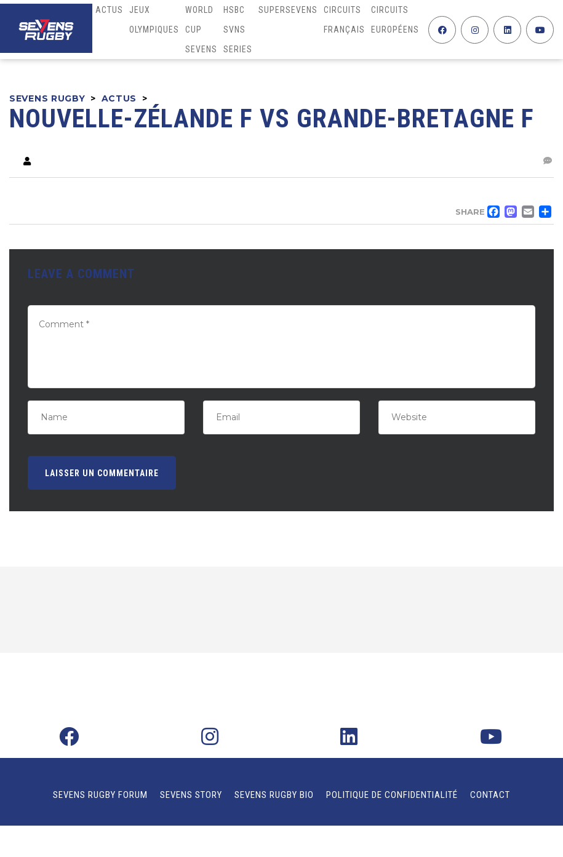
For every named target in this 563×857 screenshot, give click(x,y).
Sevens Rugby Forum (100, 794)
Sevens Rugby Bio (274, 794)
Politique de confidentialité (392, 794)
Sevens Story (191, 794)
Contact (490, 794)
